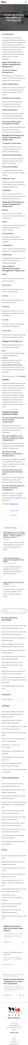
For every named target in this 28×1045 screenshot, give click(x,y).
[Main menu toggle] (25, 2)
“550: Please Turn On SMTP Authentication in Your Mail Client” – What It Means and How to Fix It (14, 535)
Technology (6, 539)
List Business (14, 1020)
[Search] (24, 611)
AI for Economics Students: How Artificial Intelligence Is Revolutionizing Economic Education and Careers (12, 714)
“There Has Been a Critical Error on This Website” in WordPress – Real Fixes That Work (13, 883)
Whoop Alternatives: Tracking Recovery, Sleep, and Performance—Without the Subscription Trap (14, 804)
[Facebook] (9, 993)
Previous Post (14, 511)
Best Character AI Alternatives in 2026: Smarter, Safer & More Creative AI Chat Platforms (12, 665)
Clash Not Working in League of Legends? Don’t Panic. (13, 559)
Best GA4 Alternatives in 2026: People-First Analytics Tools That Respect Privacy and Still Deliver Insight (14, 680)
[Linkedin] (19, 993)
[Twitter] (15, 993)
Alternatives (6, 586)
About (14, 1018)
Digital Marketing (14, 1004)
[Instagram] (12, 993)
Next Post (14, 515)
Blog (14, 1016)
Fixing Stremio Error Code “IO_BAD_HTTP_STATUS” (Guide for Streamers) (12, 897)
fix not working (6, 563)
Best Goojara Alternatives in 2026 (13, 583)
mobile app (13, 263)
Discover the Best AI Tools (14, 1006)
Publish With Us (14, 1023)
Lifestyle (14, 1008)
